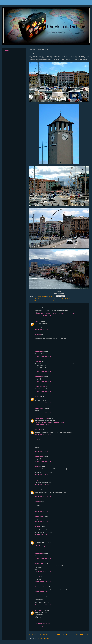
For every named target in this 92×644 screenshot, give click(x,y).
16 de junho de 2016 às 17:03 (43, 521)
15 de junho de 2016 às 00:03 (43, 424)
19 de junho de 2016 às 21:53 (43, 591)
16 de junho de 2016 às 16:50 (43, 511)
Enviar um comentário (39, 627)
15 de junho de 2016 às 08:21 (43, 451)
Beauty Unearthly (40, 386)
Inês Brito (37, 577)
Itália (55, 298)
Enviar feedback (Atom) (42, 638)
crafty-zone (38, 466)
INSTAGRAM (63, 422)
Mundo (66, 298)
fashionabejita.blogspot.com (42, 546)
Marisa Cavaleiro (39, 563)
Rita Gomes (38, 308)
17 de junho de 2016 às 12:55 (43, 558)
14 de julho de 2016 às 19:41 (43, 623)
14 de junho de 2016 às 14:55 (43, 316)
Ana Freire (38, 361)
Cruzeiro (46, 298)
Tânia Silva (38, 501)
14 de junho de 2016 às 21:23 (43, 412)
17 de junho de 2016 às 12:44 (43, 548)
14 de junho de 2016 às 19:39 (43, 381)
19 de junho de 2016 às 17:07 (43, 581)
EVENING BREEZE (40, 313)
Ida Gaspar (38, 396)
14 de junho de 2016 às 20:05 (43, 391)
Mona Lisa (38, 334)
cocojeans (38, 490)
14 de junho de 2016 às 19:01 (43, 371)
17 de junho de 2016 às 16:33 (43, 571)
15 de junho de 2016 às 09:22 (43, 461)
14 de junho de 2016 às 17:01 (43, 329)
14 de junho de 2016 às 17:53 (43, 346)
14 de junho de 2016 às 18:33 (43, 356)
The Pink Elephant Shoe (42, 418)
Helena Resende (39, 351)
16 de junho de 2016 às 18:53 (43, 534)
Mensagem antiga (82, 634)
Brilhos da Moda (39, 449)
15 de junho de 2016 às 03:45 (43, 434)
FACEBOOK (55, 422)
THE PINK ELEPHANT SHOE (43, 422)
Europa (51, 298)
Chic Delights (39, 429)
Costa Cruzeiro (39, 298)
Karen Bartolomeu (40, 596)
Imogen (37, 480)
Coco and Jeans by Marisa (42, 494)
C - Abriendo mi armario (42, 586)
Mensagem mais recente (38, 634)
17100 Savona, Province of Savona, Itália (44, 300)
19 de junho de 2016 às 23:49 (43, 605)
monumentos (60, 298)
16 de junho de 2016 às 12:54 (43, 496)
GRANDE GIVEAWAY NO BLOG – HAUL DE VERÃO (60, 313)
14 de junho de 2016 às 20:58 (43, 403)
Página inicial (62, 634)
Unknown (37, 321)
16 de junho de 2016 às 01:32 (43, 484)
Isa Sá (36, 440)
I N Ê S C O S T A (39, 610)
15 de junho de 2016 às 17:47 (43, 474)
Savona (71, 298)
